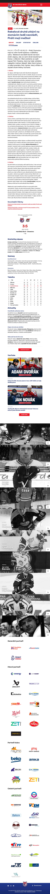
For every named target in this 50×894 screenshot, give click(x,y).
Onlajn (35, 42)
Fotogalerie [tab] (13, 45)
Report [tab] (11, 42)
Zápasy (10, 28)
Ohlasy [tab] (18, 42)
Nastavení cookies (31, 891)
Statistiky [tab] (27, 42)
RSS (25, 891)
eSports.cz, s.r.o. (32, 890)
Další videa (24, 414)
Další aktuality (25, 349)
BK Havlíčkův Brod (19, 4)
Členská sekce (36, 885)
